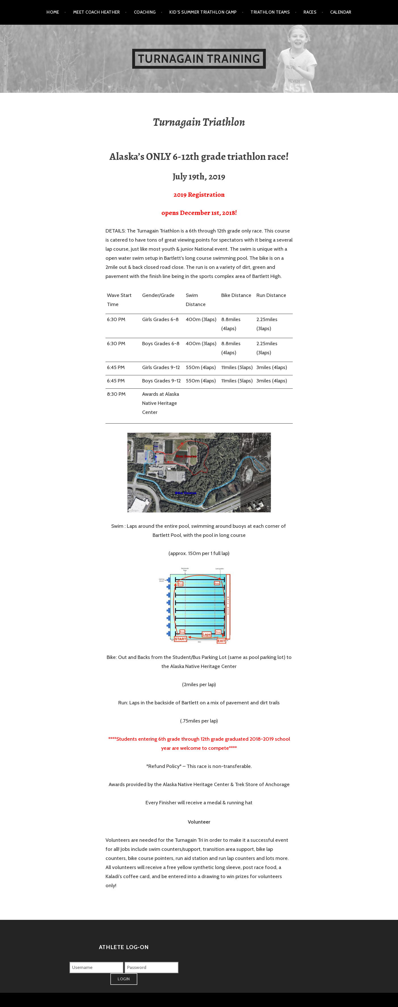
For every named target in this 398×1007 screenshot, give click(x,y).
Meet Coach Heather (96, 12)
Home (53, 12)
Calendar (340, 12)
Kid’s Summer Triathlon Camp (203, 12)
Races (310, 12)
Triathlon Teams (270, 12)
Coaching (145, 12)
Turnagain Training (199, 59)
